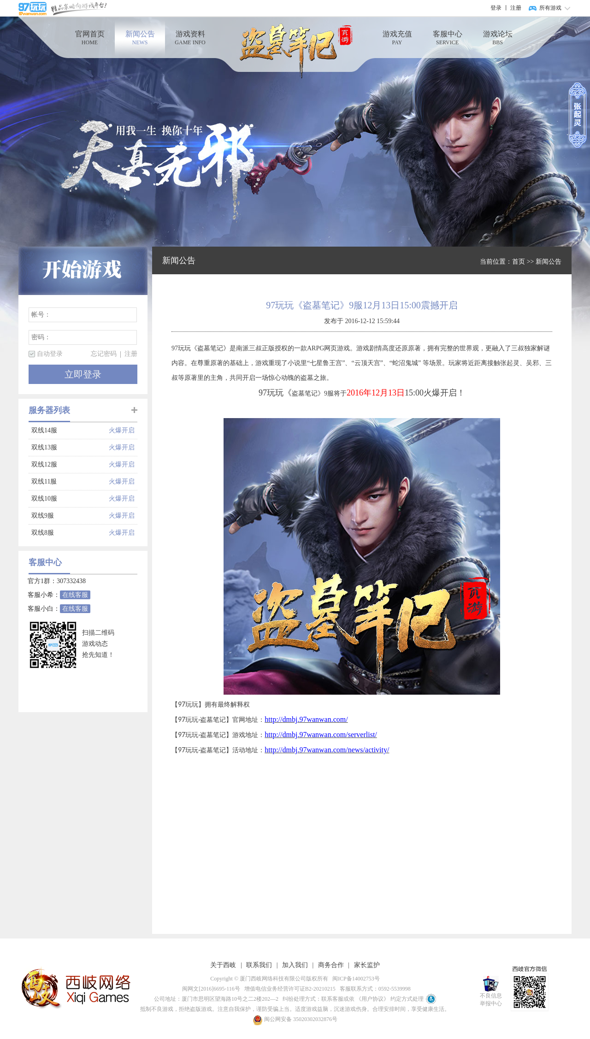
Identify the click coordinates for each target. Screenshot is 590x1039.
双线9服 (70, 516)
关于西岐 (223, 965)
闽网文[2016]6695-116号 (209, 989)
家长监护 (367, 965)
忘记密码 (104, 353)
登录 (496, 8)
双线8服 (70, 533)
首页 (518, 261)
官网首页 (90, 38)
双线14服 (70, 430)
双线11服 (70, 481)
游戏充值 (397, 38)
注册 (515, 8)
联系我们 (259, 965)
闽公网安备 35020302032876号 (295, 1019)
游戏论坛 (497, 38)
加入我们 (295, 965)
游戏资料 (190, 38)
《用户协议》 (372, 999)
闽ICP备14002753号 (355, 978)
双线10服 (70, 498)
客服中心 (447, 38)
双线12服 (70, 464)
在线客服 (75, 594)
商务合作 (331, 965)
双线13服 (70, 447)
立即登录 (83, 374)
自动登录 (50, 353)
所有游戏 (550, 8)
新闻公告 (140, 38)
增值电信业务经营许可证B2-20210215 (289, 989)
